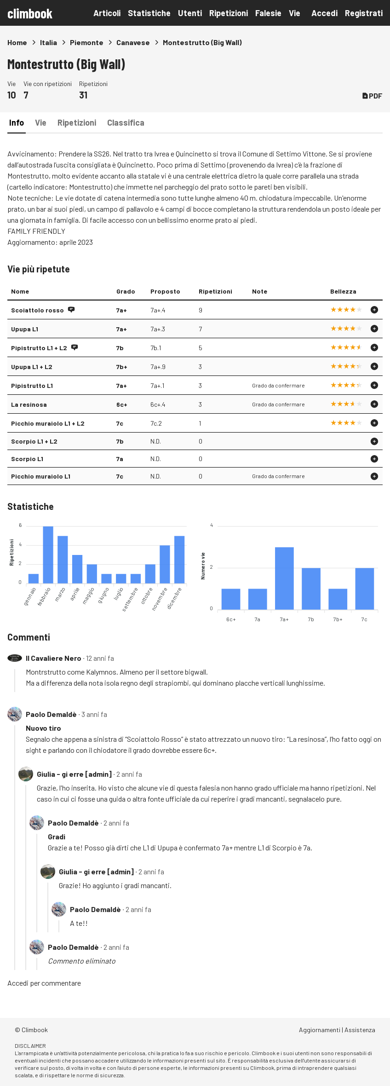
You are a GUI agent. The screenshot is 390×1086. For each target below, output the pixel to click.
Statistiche (149, 13)
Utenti (190, 13)
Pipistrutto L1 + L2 (39, 348)
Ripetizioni (228, 13)
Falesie (268, 13)
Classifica (125, 122)
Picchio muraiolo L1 (40, 476)
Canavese (133, 42)
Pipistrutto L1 (32, 385)
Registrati (364, 13)
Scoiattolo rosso (37, 310)
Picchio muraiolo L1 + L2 (48, 423)
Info (16, 122)
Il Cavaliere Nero (53, 657)
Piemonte (86, 42)
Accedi (324, 13)
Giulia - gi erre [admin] (74, 773)
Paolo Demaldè (51, 714)
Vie (294, 13)
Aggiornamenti (319, 1030)
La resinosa (29, 404)
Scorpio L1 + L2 (34, 441)
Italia (48, 42)
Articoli (106, 13)
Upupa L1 (24, 329)
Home (17, 42)
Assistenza (359, 1030)
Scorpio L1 (27, 458)
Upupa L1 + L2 (31, 366)
